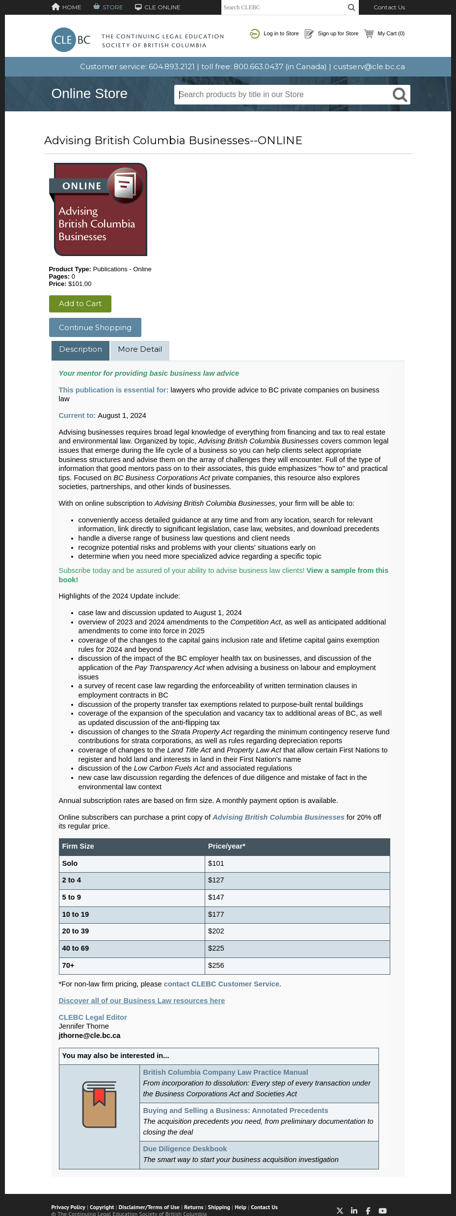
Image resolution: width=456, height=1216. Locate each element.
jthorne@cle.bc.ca (90, 1035)
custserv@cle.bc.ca (369, 66)
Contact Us (389, 7)
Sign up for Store (331, 34)
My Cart (384, 34)
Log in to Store (274, 34)
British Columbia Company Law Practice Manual (225, 1072)
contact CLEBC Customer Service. (222, 984)
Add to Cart (80, 303)
